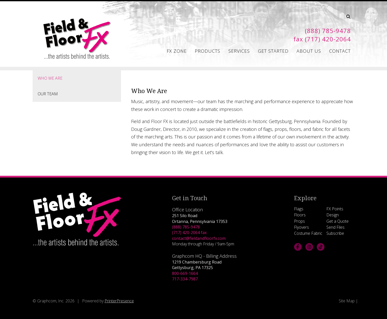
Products (207, 51)
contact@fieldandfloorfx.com (199, 238)
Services (239, 51)
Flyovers (301, 227)
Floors (300, 215)
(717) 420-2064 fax (189, 232)
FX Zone (177, 51)
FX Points (334, 209)
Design (332, 215)
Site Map (347, 301)
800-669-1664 (185, 273)
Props (299, 221)
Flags (298, 209)
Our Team (48, 94)
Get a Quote (337, 221)
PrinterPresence (119, 301)
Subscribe (335, 233)
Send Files (335, 227)
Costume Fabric (308, 233)
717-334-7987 (185, 279)
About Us (309, 51)
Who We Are (50, 78)
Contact (340, 51)
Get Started (273, 51)
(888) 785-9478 (186, 227)
